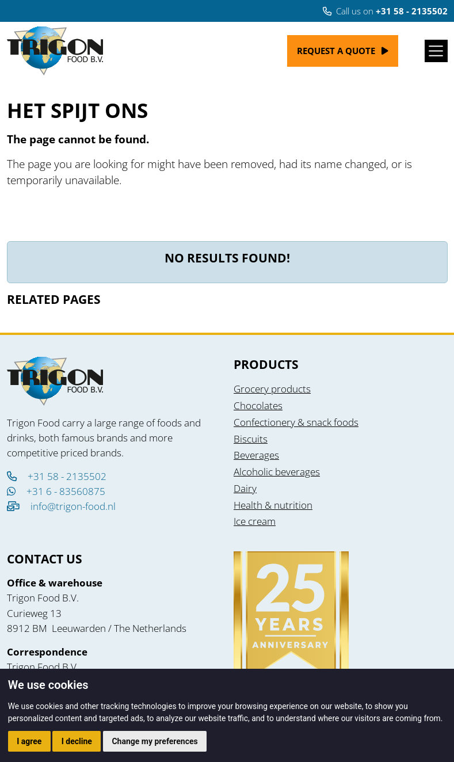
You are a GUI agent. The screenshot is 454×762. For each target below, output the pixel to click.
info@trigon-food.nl (73, 506)
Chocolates (258, 405)
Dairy (245, 488)
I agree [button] (29, 741)
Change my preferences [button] (154, 741)
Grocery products (272, 388)
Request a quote (336, 50)
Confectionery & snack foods (296, 422)
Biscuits (251, 438)
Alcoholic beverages (277, 471)
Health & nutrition (273, 505)
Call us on (385, 11)
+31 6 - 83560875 (56, 491)
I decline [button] (77, 741)
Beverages (256, 455)
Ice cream (255, 521)
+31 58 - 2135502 (56, 476)
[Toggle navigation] (436, 51)
